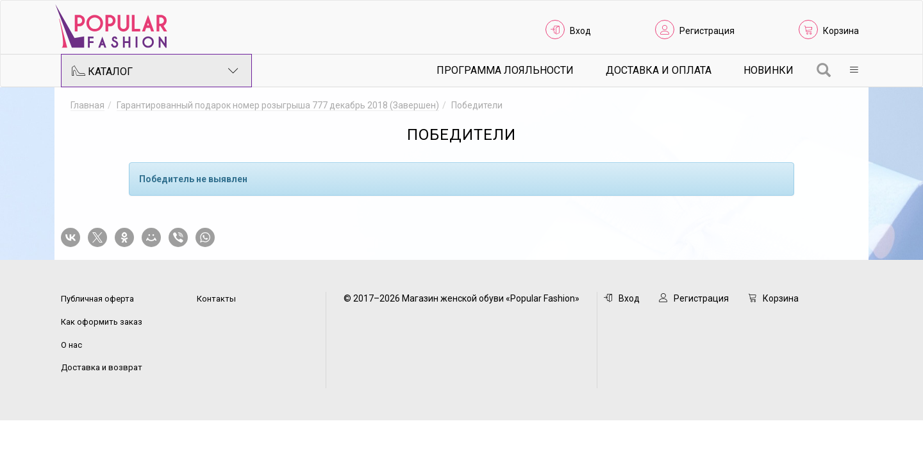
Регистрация (707, 31)
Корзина (841, 31)
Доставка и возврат (101, 367)
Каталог (155, 71)
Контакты (216, 299)
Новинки (769, 70)
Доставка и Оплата (658, 70)
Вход (580, 31)
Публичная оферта (97, 299)
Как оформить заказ (101, 322)
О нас (71, 345)
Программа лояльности (505, 70)
